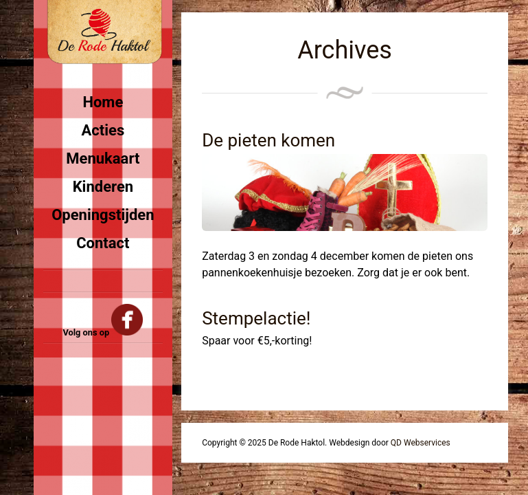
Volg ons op (102, 332)
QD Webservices (420, 443)
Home (102, 102)
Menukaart (102, 158)
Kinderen (103, 186)
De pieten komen (268, 140)
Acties (103, 130)
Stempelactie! (256, 318)
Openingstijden (102, 214)
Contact (102, 243)
